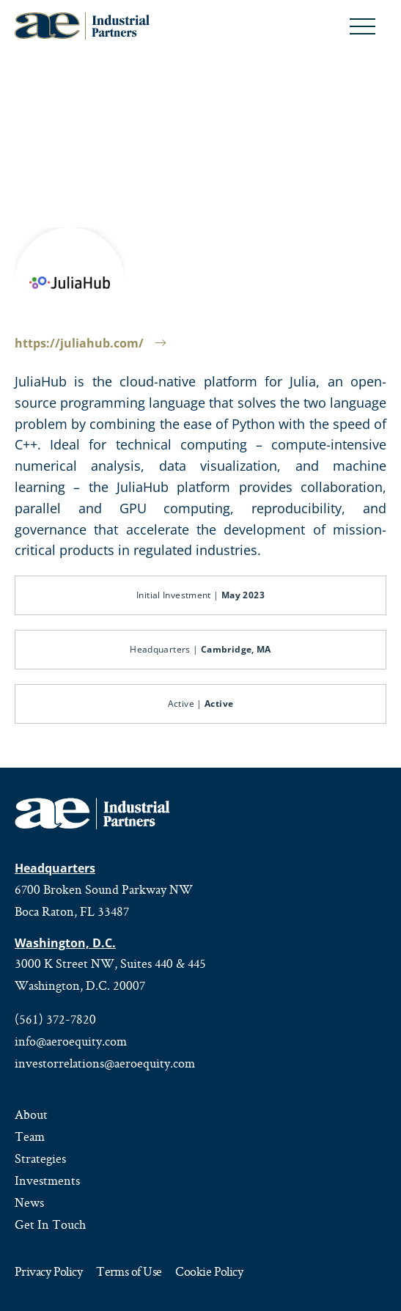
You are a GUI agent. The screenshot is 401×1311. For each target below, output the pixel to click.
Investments (47, 1180)
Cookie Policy (209, 1272)
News (29, 1202)
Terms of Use (128, 1272)
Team (30, 1136)
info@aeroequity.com (71, 1041)
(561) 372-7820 (55, 1019)
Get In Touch (50, 1224)
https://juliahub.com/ (90, 343)
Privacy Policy (48, 1272)
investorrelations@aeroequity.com (105, 1063)
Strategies (40, 1158)
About (31, 1114)
